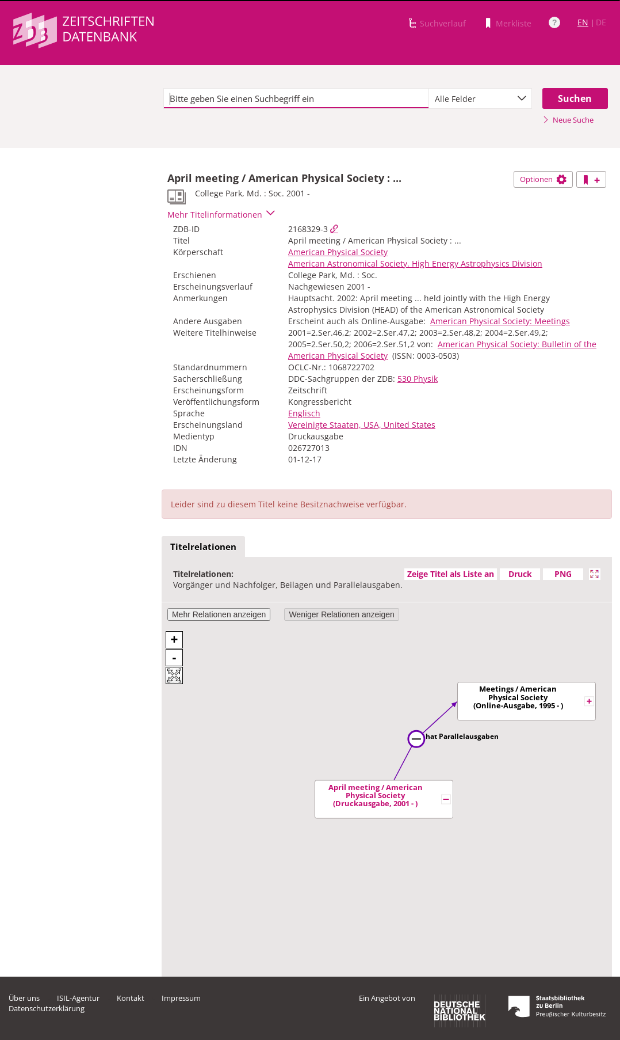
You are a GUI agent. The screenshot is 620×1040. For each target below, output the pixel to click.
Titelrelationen (203, 546)
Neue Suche (568, 120)
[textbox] (296, 98)
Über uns (24, 998)
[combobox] (480, 98)
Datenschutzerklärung (47, 1008)
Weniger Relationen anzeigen (341, 614)
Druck (520, 573)
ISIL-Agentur (78, 998)
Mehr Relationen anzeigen (219, 614)
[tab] (203, 547)
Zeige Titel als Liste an (450, 573)
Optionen (543, 179)
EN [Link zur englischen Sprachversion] (582, 22)
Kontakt (130, 998)
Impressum (181, 998)
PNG (563, 573)
